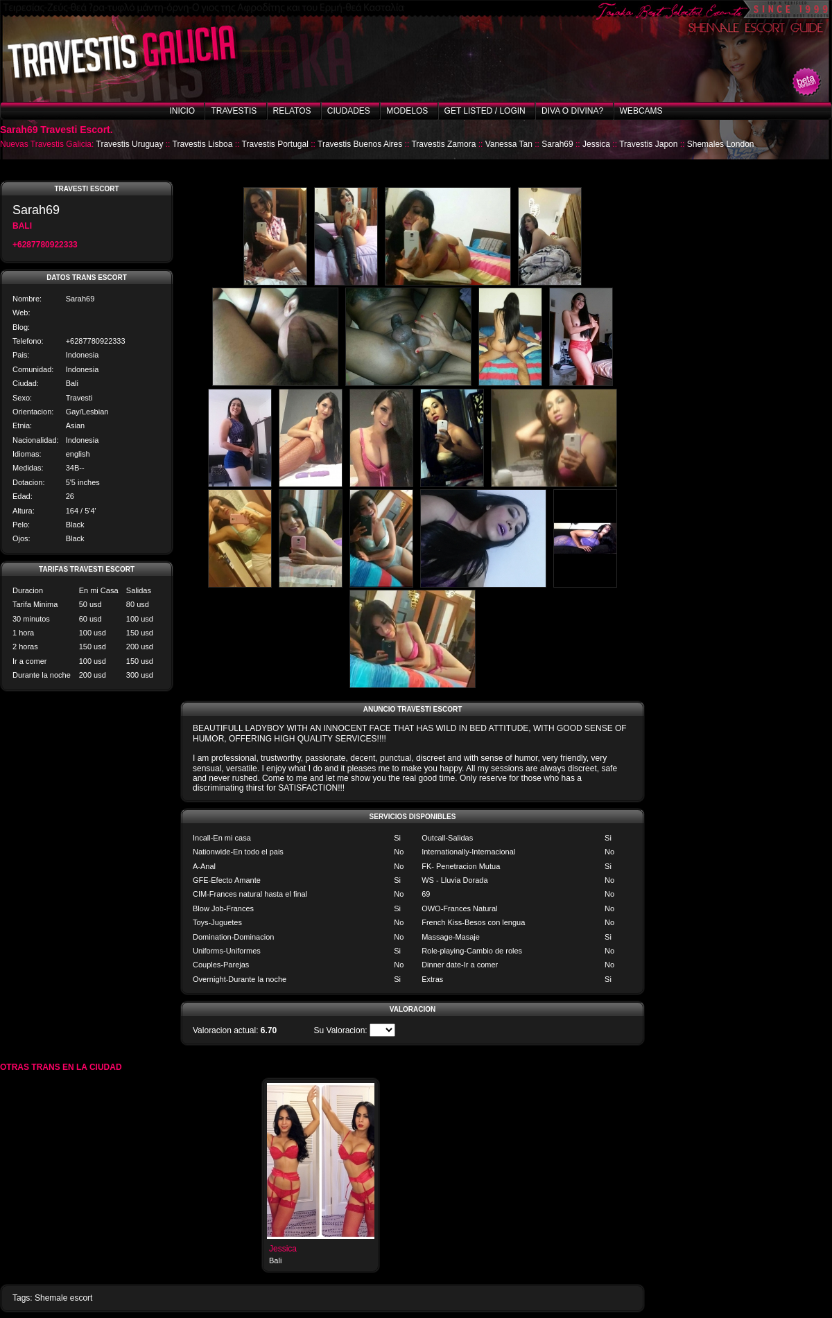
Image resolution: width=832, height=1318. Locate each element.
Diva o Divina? (572, 111)
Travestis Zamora (443, 144)
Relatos (292, 111)
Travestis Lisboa (203, 144)
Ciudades (348, 111)
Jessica (596, 144)
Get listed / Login (485, 111)
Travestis (234, 111)
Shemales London (720, 144)
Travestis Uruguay (130, 144)
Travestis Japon (648, 144)
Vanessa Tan (508, 144)
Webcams (641, 111)
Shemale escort (63, 1298)
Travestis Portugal (275, 144)
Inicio (182, 111)
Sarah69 (557, 144)
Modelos (407, 111)
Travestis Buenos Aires (360, 144)
